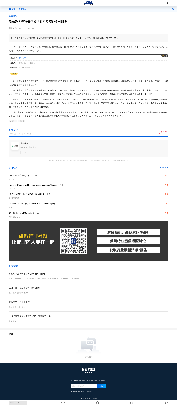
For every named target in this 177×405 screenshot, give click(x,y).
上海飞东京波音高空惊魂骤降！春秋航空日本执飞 (32, 316)
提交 (101, 386)
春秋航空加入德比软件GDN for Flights (27, 274)
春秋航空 (80, 47)
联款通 (22, 121)
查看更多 (164, 168)
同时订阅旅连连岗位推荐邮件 (81, 391)
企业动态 (13, 16)
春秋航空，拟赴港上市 (19, 302)
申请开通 (164, 132)
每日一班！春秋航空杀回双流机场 (24, 288)
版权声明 (91, 160)
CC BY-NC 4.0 (123, 160)
